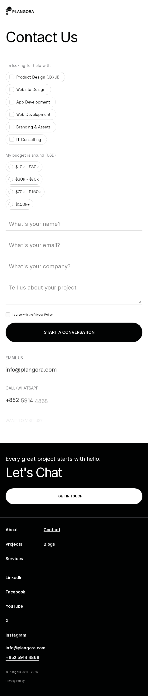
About (12, 529)
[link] (74, 496)
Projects (14, 544)
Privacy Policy (43, 314)
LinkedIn (14, 577)
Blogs (49, 544)
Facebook (15, 591)
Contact (52, 529)
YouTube (14, 606)
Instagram (16, 635)
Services (14, 558)
